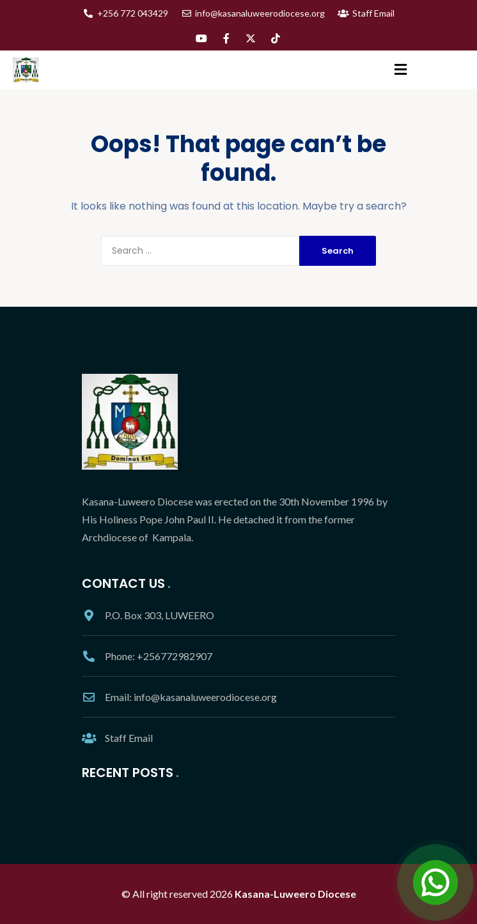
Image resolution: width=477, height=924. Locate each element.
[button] (400, 70)
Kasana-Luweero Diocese (295, 894)
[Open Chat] (435, 882)
